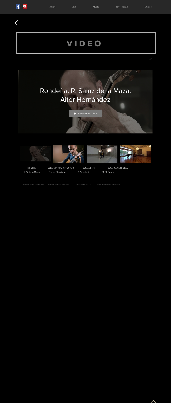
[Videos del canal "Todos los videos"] (85, 155)
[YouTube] (25, 6)
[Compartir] (149, 59)
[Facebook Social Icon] (18, 6)
